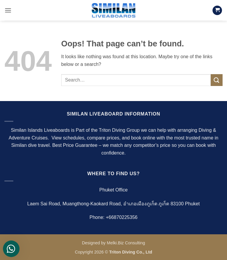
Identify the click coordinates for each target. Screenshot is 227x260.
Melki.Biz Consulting (126, 242)
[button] (8, 10)
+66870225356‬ (121, 217)
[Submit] (217, 80)
